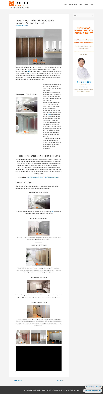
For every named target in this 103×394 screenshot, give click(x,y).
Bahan (80, 4)
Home (65, 4)
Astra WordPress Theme (73, 390)
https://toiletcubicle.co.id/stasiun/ (35, 177)
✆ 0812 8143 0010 (83, 82)
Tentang (86, 4)
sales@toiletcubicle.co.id (84, 85)
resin (52, 211)
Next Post (60, 380)
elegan (49, 114)
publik (28, 71)
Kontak (91, 4)
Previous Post (18, 380)
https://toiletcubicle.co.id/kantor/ (52, 177)
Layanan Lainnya (73, 4)
